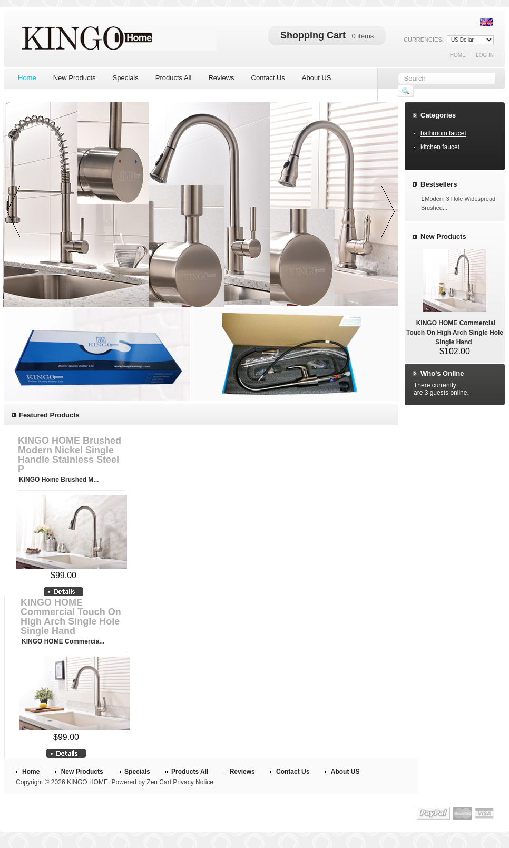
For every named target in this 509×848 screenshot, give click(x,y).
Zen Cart (158, 782)
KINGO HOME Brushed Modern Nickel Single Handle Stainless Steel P (69, 454)
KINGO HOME (87, 782)
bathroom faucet (443, 133)
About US (345, 771)
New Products (443, 236)
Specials (137, 771)
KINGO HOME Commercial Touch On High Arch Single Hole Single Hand (71, 616)
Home (458, 55)
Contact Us (292, 771)
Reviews (242, 771)
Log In (485, 55)
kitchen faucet (439, 147)
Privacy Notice (193, 782)
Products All (189, 771)
